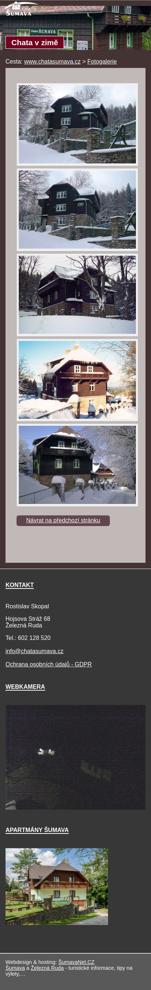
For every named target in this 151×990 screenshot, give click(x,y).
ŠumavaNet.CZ (76, 962)
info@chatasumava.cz (35, 651)
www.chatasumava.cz (52, 61)
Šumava (15, 968)
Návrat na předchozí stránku (63, 520)
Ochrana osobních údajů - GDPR (49, 664)
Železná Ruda (47, 968)
